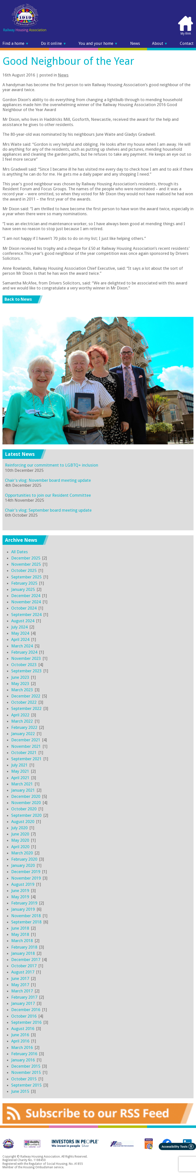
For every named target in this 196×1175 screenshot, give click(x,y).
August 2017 (22, 971)
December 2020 (25, 796)
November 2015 (26, 1072)
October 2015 (24, 1078)
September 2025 (26, 576)
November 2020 (26, 802)
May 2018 (20, 934)
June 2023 (20, 677)
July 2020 (19, 827)
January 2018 (23, 953)
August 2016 (22, 1028)
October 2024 (24, 608)
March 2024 (22, 645)
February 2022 (24, 727)
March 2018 (22, 940)
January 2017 (23, 1003)
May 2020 (20, 840)
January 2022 (23, 733)
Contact (187, 43)
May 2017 (20, 984)
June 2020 (20, 833)
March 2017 (22, 990)
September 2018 (26, 921)
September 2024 (26, 614)
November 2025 (26, 564)
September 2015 (26, 1085)
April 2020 (20, 846)
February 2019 (24, 902)
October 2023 (24, 664)
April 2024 (20, 639)
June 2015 (20, 1091)
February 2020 (24, 859)
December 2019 (25, 871)
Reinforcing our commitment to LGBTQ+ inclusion (51, 465)
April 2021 (20, 777)
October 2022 (24, 702)
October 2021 (24, 752)
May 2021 (20, 771)
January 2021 (23, 790)
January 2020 (23, 865)
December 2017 (25, 959)
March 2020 (22, 852)
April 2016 (20, 1040)
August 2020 (22, 821)
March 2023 (22, 689)
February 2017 (24, 997)
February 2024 (24, 652)
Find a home (15, 43)
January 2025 (23, 589)
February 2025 (24, 583)
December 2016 (25, 1009)
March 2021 (22, 783)
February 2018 (24, 947)
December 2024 (25, 595)
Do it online (53, 43)
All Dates (19, 551)
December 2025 (25, 557)
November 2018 (26, 915)
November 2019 (26, 878)
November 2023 (26, 658)
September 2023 (26, 670)
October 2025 (24, 570)
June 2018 (20, 928)
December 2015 (25, 1066)
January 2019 (23, 909)
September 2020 (26, 815)
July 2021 (19, 764)
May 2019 (20, 896)
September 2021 (26, 758)
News (135, 43)
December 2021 (25, 739)
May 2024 (20, 633)
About (160, 43)
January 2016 (23, 1059)
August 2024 (22, 620)
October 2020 (24, 808)
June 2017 (20, 978)
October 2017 (24, 965)
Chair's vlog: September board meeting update (48, 510)
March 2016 (22, 1047)
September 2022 (26, 708)
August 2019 (22, 884)
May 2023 (20, 683)
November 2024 (26, 601)
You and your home (98, 43)
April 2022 (20, 714)
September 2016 (26, 1022)
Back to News (18, 299)
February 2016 (24, 1053)
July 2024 (19, 626)
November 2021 (26, 746)
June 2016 (20, 1034)
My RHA (186, 25)
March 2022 (22, 721)
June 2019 (20, 890)
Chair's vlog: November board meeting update (48, 480)
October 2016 (24, 1016)
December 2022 (25, 695)
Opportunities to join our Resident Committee (48, 495)
